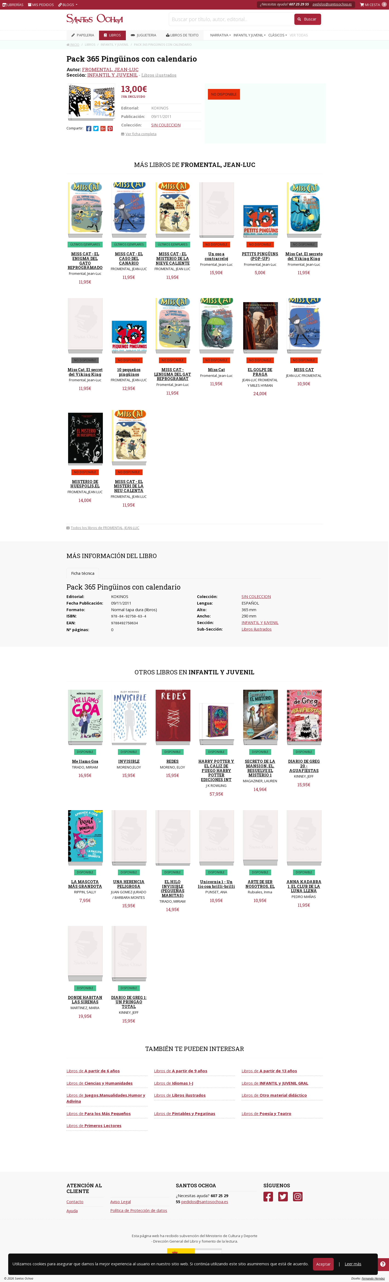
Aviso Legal (120, 1201)
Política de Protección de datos (138, 1210)
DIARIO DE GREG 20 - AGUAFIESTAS (304, 766)
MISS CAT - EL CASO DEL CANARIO (129, 258)
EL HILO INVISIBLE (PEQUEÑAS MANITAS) (172, 888)
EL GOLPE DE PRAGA (260, 372)
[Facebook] (268, 1196)
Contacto (74, 1201)
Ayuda (72, 1210)
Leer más (353, 1263)
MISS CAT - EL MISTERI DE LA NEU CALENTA (129, 486)
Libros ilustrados (158, 75)
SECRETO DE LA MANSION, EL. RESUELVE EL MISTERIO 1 (260, 768)
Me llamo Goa (85, 761)
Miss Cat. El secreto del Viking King (304, 256)
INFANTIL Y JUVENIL (112, 75)
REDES (172, 761)
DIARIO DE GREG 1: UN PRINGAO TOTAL (128, 1002)
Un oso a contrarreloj (216, 256)
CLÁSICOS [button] (276, 35)
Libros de (93, 1070)
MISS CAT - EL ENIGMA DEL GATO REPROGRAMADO (85, 260)
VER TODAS (299, 35)
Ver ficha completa (138, 133)
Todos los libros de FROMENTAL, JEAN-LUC (102, 527)
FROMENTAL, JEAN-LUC (110, 69)
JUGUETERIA (143, 35)
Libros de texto (182, 35)
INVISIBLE (129, 761)
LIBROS (112, 35)
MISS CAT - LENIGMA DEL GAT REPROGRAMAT (172, 374)
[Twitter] (283, 1196)
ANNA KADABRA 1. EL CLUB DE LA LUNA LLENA (303, 886)
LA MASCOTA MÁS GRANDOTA (85, 884)
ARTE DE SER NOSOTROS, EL (260, 884)
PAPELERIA (82, 35)
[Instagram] (298, 1196)
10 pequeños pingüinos (128, 372)
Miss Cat (216, 369)
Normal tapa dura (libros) (134, 609)
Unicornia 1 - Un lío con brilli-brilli (216, 884)
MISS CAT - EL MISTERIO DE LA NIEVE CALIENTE (173, 258)
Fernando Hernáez (373, 1278)
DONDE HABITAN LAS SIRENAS (85, 1000)
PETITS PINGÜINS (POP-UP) (260, 256)
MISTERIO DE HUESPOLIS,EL (85, 484)
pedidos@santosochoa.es (332, 4)
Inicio (72, 44)
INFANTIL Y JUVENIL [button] (249, 35)
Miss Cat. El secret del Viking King (85, 372)
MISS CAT (304, 369)
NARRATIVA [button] (219, 35)
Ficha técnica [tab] (82, 573)
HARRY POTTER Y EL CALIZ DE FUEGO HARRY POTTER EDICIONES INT (216, 770)
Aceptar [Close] (323, 1264)
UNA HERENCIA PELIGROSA (128, 884)
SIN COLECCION (166, 125)
